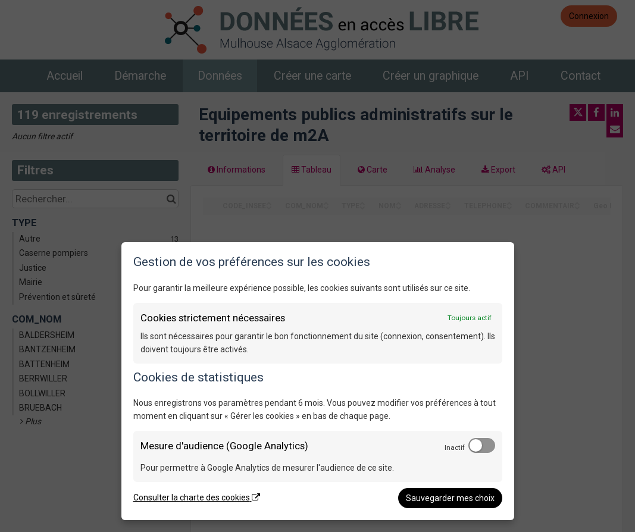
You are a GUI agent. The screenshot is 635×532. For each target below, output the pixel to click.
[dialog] (317, 381)
